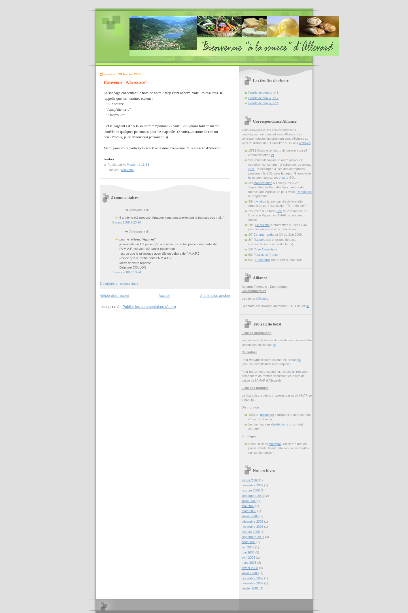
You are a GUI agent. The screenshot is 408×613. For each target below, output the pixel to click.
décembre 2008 (253, 521)
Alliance (262, 298)
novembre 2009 (253, 485)
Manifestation (263, 183)
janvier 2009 (250, 516)
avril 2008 (248, 557)
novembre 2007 (253, 583)
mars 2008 (249, 562)
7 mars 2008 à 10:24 (126, 272)
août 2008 (249, 542)
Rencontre (262, 259)
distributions (279, 424)
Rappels (259, 239)
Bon (279, 211)
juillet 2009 (249, 501)
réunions (127, 170)
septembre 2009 (253, 495)
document (267, 414)
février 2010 (250, 480)
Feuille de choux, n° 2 (263, 98)
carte (284, 177)
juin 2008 (248, 547)
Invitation (260, 201)
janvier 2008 (250, 573)
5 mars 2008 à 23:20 (126, 222)
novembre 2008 (253, 526)
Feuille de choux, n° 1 (263, 103)
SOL (251, 169)
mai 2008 (248, 552)
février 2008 (250, 568)
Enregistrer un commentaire (119, 283)
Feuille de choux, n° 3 (263, 92)
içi (272, 155)
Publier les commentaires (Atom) (149, 307)
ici (249, 177)
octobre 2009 (251, 490)
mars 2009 (249, 511)
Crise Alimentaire (265, 249)
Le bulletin (262, 225)
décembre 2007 (253, 578)
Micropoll (275, 444)
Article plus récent (114, 295)
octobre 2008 (251, 531)
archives (305, 143)
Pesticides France (266, 254)
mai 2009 (248, 506)
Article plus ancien (215, 295)
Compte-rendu (264, 234)
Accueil (164, 295)
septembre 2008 (253, 536)
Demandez (304, 191)
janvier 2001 (250, 588)
